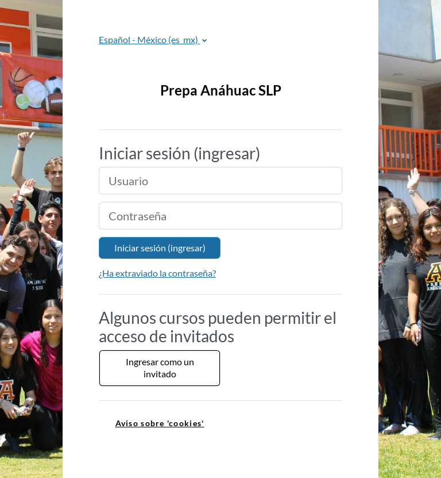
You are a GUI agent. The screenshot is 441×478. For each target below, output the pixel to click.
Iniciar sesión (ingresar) (160, 247)
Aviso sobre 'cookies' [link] (159, 423)
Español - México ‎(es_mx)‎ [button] (149, 39)
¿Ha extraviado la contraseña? (157, 272)
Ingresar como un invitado (160, 367)
